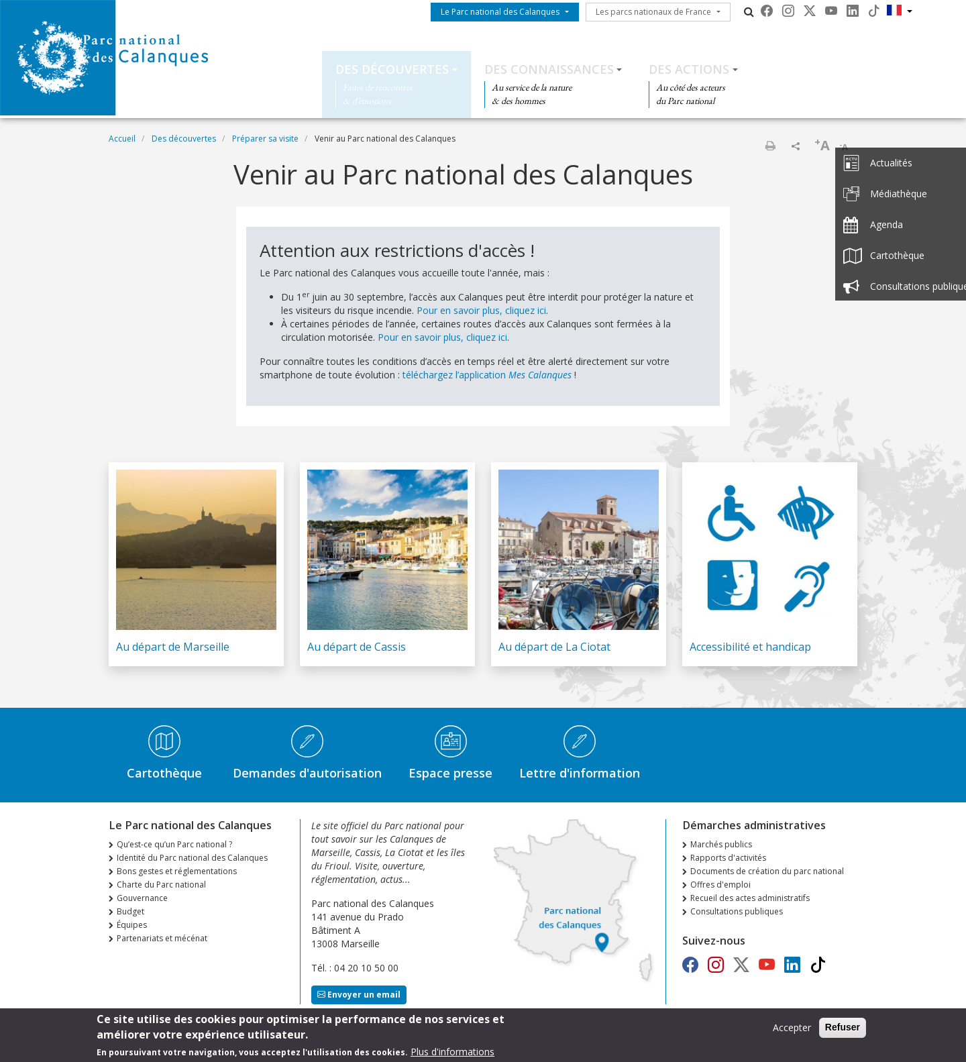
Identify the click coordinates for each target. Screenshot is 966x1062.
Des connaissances (549, 69)
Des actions (689, 69)
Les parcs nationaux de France (653, 11)
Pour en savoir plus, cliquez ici (481, 310)
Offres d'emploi (720, 884)
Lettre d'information (579, 773)
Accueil (122, 138)
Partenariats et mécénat (162, 938)
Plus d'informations (452, 1054)
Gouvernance (142, 898)
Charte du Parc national (161, 884)
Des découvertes (392, 69)
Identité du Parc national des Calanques (192, 857)
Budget (130, 911)
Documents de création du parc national (767, 871)
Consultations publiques (736, 911)
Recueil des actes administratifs (750, 898)
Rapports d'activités (728, 857)
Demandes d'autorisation (307, 773)
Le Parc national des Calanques (500, 11)
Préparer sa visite (265, 138)
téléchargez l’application (487, 374)
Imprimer (770, 145)
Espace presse (450, 773)
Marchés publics (721, 844)
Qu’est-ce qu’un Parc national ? (174, 844)
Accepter (792, 1030)
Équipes (132, 925)
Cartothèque (164, 773)
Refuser (842, 1029)
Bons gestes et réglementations (177, 871)
